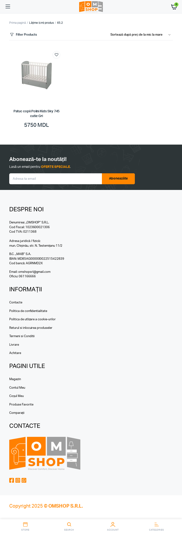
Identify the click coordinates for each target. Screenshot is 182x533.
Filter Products (23, 35)
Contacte (15, 302)
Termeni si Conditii (22, 336)
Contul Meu (17, 387)
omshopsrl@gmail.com (34, 272)
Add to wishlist (56, 55)
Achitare (15, 353)
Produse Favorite (21, 404)
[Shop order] (141, 35)
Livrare (14, 344)
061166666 (27, 276)
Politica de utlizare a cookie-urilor (32, 319)
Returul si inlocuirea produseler (30, 328)
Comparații (16, 413)
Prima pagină (17, 22)
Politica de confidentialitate (28, 311)
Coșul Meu (16, 396)
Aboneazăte (118, 178)
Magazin (15, 379)
